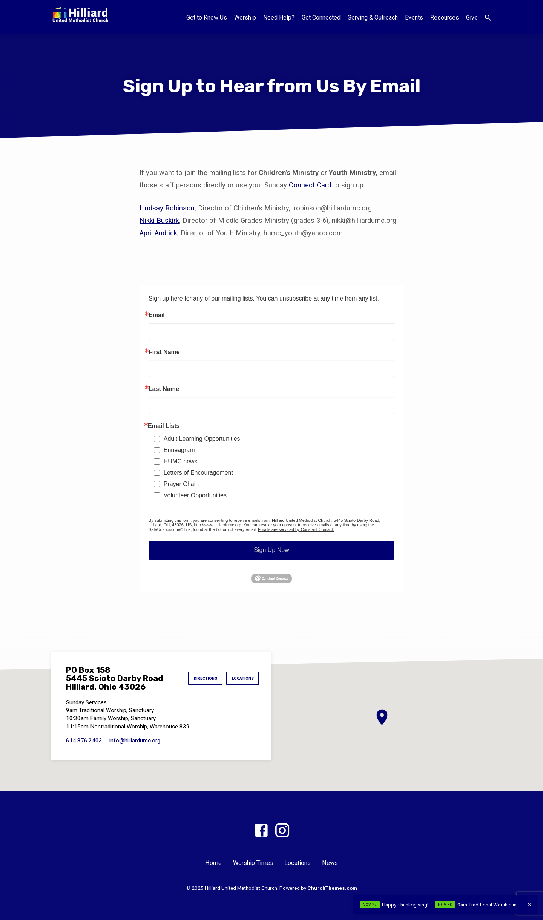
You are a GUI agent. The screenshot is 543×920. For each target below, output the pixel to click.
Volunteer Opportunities (195, 495)
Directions (200, 678)
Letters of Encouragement (198, 472)
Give (472, 17)
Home (213, 862)
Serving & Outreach (373, 17)
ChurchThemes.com (332, 888)
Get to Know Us (206, 17)
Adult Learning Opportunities (202, 438)
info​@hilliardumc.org (134, 740)
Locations (241, 678)
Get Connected (321, 17)
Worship (245, 17)
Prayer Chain (181, 484)
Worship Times (253, 862)
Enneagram (179, 450)
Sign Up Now (271, 550)
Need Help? (279, 17)
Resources (444, 17)
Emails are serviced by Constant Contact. (296, 529)
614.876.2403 (84, 740)
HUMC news (181, 461)
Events (414, 17)
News (330, 862)
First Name (164, 352)
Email (157, 315)
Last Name (164, 389)
